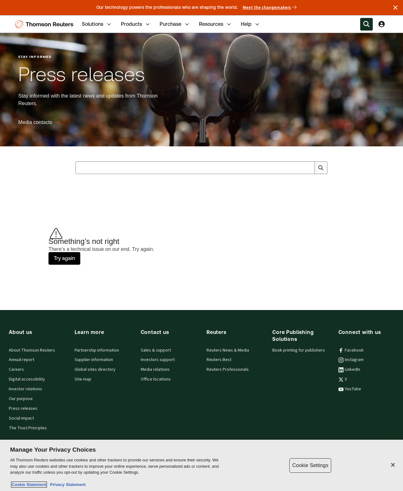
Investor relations (25, 389)
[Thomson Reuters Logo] (45, 24)
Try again (64, 258)
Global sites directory (95, 369)
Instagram (351, 360)
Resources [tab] (215, 24)
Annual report (21, 360)
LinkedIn (349, 369)
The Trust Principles (28, 428)
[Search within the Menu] (366, 24)
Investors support (158, 360)
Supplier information (94, 360)
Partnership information (97, 350)
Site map (83, 379)
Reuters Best (219, 360)
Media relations (155, 369)
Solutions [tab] (97, 24)
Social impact (21, 418)
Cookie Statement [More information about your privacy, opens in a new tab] (29, 484)
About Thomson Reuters (32, 350)
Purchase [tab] (175, 24)
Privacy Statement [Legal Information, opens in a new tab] (67, 484)
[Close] (393, 465)
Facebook (351, 350)
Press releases (23, 408)
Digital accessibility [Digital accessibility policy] (27, 379)
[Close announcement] (395, 7)
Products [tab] (136, 24)
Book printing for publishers (298, 350)
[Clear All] (308, 168)
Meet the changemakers (270, 7)
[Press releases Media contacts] (39, 122)
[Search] (321, 168)
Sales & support (156, 350)
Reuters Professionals (228, 369)
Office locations (156, 379)
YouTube (349, 389)
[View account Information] (381, 24)
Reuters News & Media (228, 350)
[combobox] (201, 167)
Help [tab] (250, 24)
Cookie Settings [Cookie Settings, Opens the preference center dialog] (310, 465)
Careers (16, 369)
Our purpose (21, 399)
